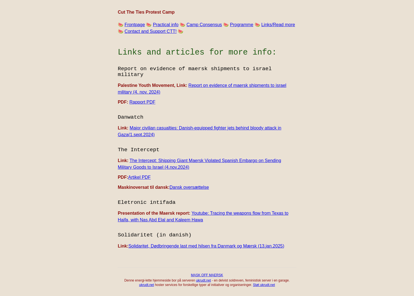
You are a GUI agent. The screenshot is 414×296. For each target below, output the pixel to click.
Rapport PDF (142, 102)
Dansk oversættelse (189, 187)
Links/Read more (278, 24)
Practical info (166, 24)
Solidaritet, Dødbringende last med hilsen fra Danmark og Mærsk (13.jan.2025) (206, 246)
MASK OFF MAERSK (207, 275)
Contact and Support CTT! (151, 31)
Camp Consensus (204, 24)
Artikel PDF (139, 177)
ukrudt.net (203, 280)
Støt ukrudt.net (264, 285)
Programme (241, 24)
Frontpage (135, 24)
